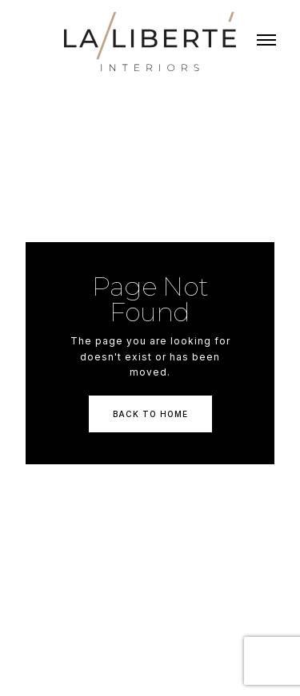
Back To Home (150, 414)
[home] (150, 41)
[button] (266, 41)
